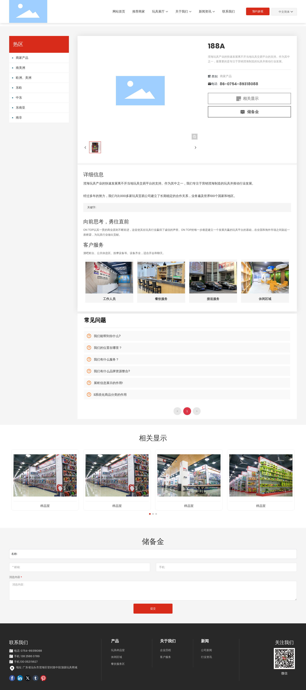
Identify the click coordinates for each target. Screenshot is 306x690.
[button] (150, 514)
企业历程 (165, 650)
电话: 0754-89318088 (28, 651)
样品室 (45, 506)
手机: (17, 662)
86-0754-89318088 (239, 84)
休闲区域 (116, 657)
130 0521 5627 (29, 662)
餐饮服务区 (118, 664)
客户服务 (165, 657)
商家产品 (226, 76)
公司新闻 (206, 650)
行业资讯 (206, 657)
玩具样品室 (118, 650)
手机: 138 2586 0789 (27, 656)
